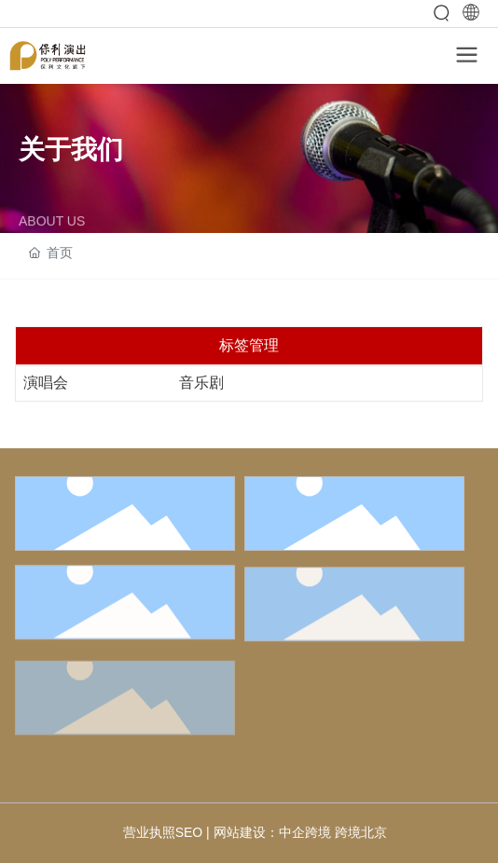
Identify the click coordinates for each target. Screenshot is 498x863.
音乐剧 (201, 382)
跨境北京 (361, 832)
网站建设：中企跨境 (272, 832)
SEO (189, 832)
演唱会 (45, 382)
